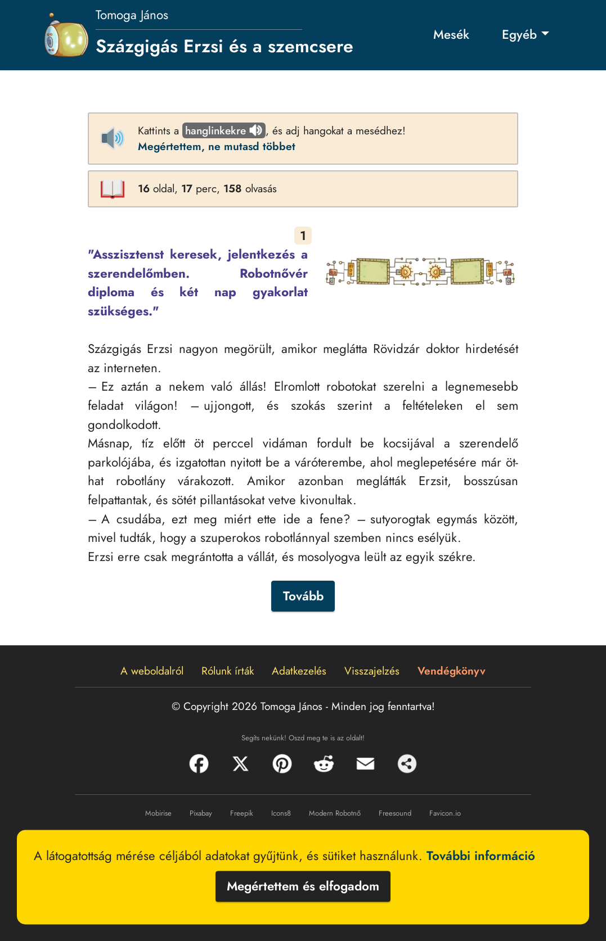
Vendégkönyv (452, 670)
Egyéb (519, 34)
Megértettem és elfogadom (303, 886)
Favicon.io (445, 813)
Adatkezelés (299, 670)
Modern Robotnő (335, 813)
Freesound (395, 813)
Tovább (303, 596)
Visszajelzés (371, 670)
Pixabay (201, 813)
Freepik (241, 813)
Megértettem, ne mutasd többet (216, 146)
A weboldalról (151, 670)
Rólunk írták (227, 670)
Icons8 (281, 813)
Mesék (451, 34)
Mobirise (158, 813)
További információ (481, 856)
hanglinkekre (224, 130)
